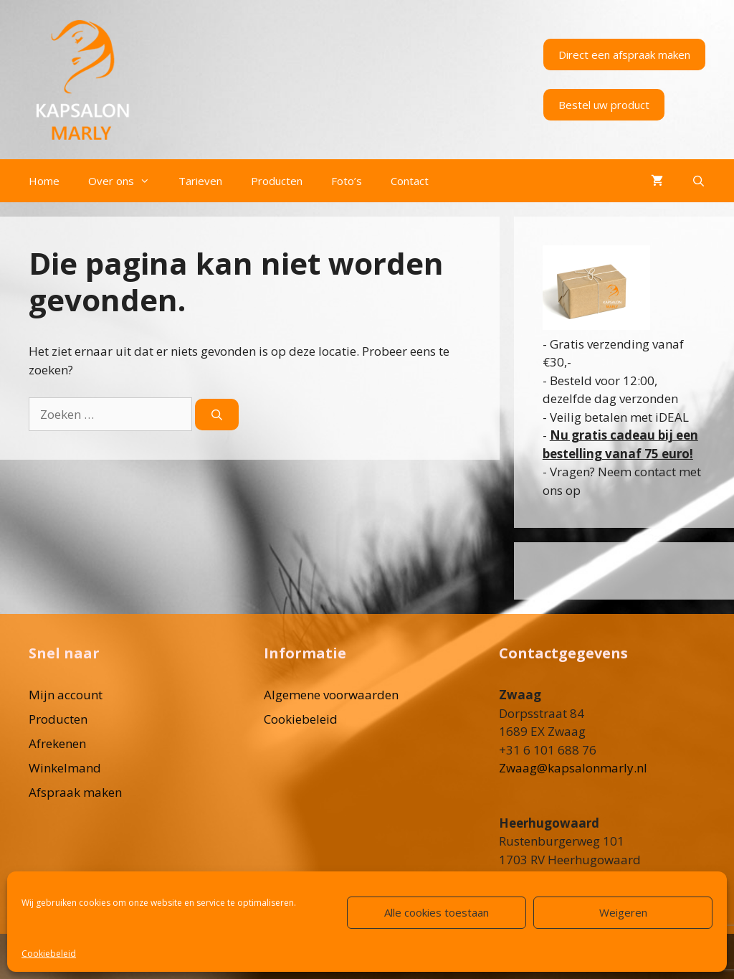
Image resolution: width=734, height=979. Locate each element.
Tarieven (200, 181)
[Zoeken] (217, 415)
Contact (410, 181)
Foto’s (346, 181)
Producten (276, 181)
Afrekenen (57, 743)
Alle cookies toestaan (436, 912)
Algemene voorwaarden (331, 694)
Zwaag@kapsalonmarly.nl (573, 768)
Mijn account (66, 694)
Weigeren (623, 912)
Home (44, 181)
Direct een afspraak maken (624, 54)
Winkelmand (65, 768)
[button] (149, 180)
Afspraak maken (75, 792)
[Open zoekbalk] (698, 180)
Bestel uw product (603, 105)
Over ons (126, 180)
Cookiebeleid (49, 953)
